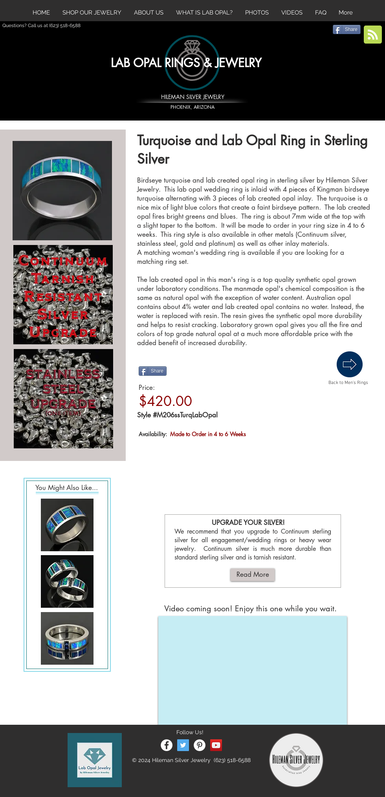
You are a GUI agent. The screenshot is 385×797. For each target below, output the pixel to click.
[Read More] (253, 575)
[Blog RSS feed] (373, 35)
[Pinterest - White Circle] (199, 745)
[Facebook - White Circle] (166, 745)
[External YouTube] (252, 670)
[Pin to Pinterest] (210, 371)
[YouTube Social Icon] (216, 745)
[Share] (153, 371)
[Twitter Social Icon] (183, 745)
